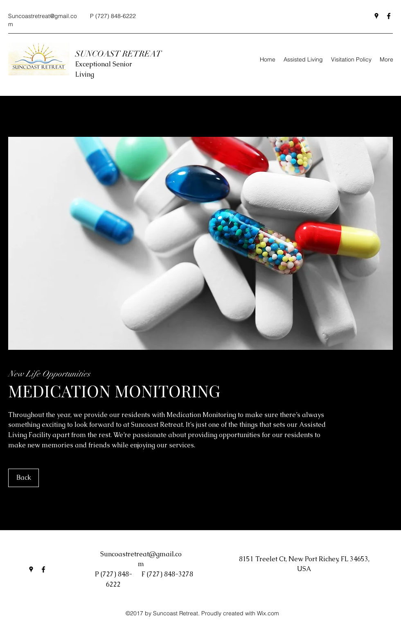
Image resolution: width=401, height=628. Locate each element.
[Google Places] (376, 16)
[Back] (23, 478)
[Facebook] (389, 16)
